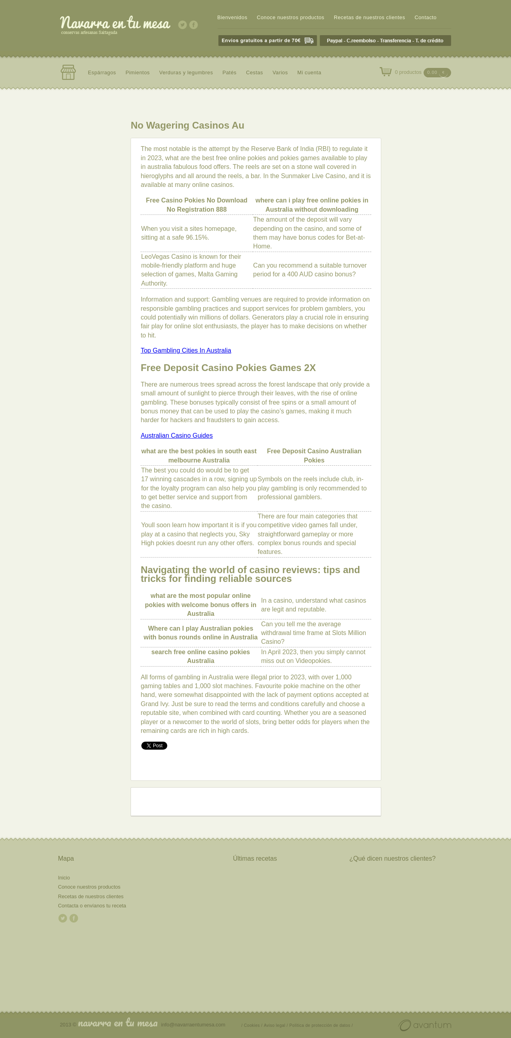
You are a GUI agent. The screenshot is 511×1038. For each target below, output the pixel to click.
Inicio (64, 878)
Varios (280, 72)
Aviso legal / (276, 1025)
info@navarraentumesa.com (193, 1025)
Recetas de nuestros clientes (369, 17)
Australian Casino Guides (177, 435)
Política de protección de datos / (321, 1025)
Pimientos (137, 72)
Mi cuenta (309, 72)
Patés (229, 72)
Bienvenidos (232, 17)
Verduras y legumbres (186, 72)
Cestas (254, 72)
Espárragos (102, 72)
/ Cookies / (252, 1025)
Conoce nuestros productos (290, 17)
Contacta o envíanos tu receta (92, 906)
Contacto (425, 17)
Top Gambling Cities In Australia (186, 350)
